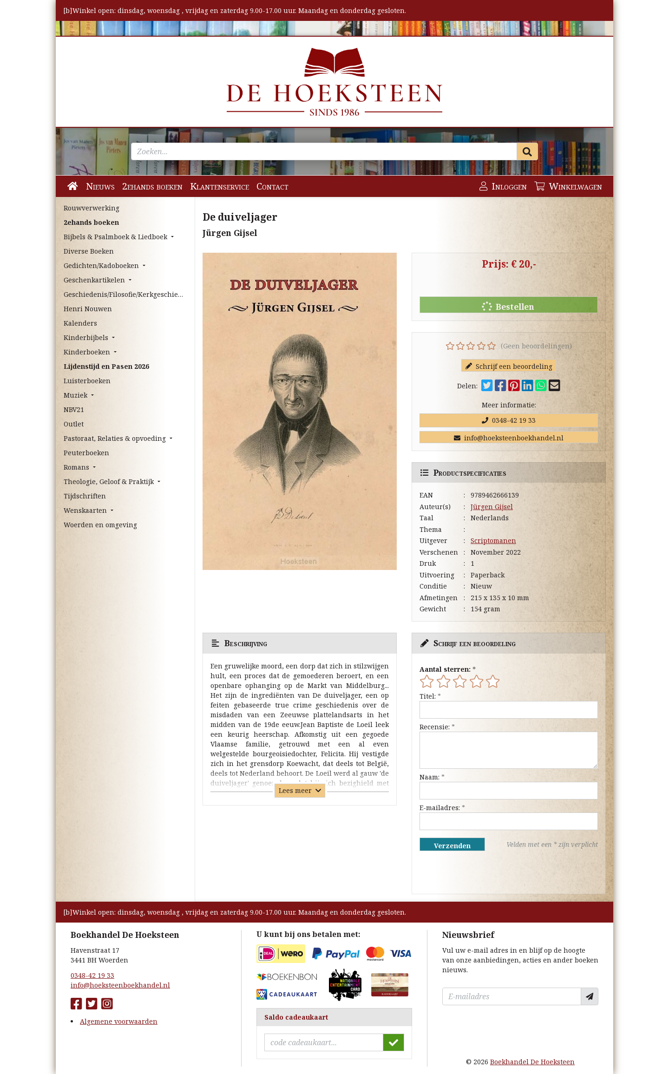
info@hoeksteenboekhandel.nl (509, 437)
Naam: (429, 777)
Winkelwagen (568, 186)
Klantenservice (219, 186)
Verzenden (452, 845)
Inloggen (503, 186)
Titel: (428, 696)
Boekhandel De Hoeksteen (532, 1061)
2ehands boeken (152, 186)
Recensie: (435, 726)
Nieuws (100, 186)
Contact (272, 186)
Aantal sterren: (445, 669)
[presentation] (479, 872)
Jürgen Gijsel (492, 506)
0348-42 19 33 (509, 420)
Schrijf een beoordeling (509, 366)
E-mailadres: (440, 807)
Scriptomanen (493, 540)
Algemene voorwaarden (118, 1021)
